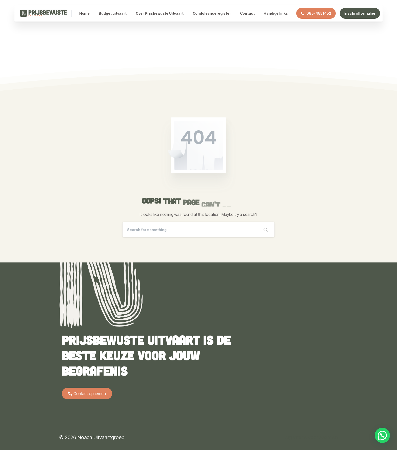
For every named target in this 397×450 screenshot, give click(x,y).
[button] (382, 435)
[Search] (190, 229)
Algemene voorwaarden (311, 437)
